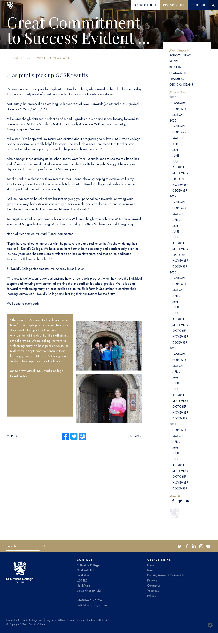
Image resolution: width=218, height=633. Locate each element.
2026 (173, 97)
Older (12, 436)
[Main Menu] (198, 5)
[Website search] (213, 5)
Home (150, 565)
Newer (136, 436)
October (180, 179)
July (176, 161)
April (176, 144)
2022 (173, 348)
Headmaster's (180, 73)
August (178, 167)
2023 (173, 272)
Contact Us (153, 585)
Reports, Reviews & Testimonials (165, 575)
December (180, 190)
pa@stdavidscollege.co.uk (92, 605)
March (178, 114)
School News (180, 55)
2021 (173, 424)
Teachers (176, 78)
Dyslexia (152, 580)
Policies (151, 596)
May (176, 149)
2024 (173, 196)
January (179, 103)
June (176, 155)
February (179, 109)
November (181, 185)
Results (175, 67)
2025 (173, 120)
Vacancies (153, 590)
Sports (174, 61)
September (180, 173)
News (150, 570)
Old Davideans (181, 84)
